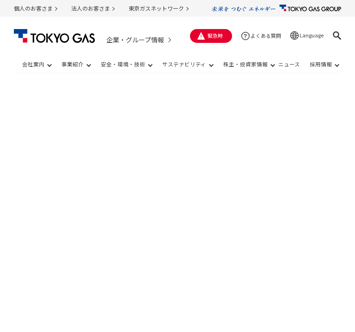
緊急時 (215, 35)
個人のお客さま (33, 8)
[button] (337, 35)
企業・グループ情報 (135, 39)
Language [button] (312, 35)
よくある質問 (266, 35)
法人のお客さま (90, 8)
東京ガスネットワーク (156, 8)
